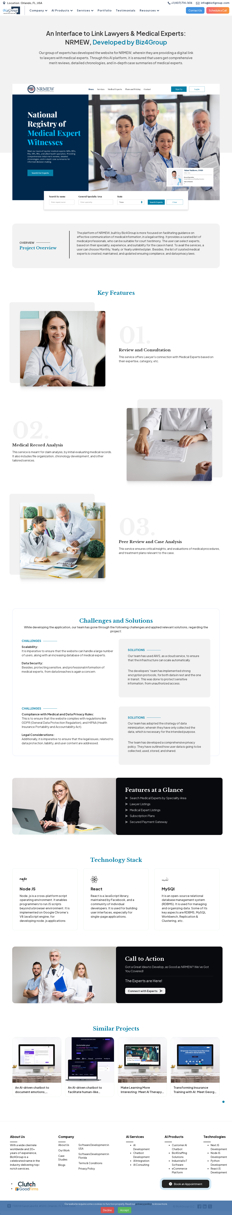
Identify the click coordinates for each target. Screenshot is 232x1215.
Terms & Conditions (90, 1163)
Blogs (61, 1164)
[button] (223, 1102)
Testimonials (125, 10)
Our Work (64, 1150)
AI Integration (141, 1160)
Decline (107, 1210)
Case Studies (62, 1157)
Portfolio (105, 10)
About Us (63, 1144)
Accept (124, 1210)
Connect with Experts (145, 991)
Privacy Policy (86, 1168)
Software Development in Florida (93, 1155)
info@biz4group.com (212, 2)
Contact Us (195, 10)
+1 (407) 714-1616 (180, 2)
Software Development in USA (93, 1146)
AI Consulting (141, 1164)
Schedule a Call (218, 10)
